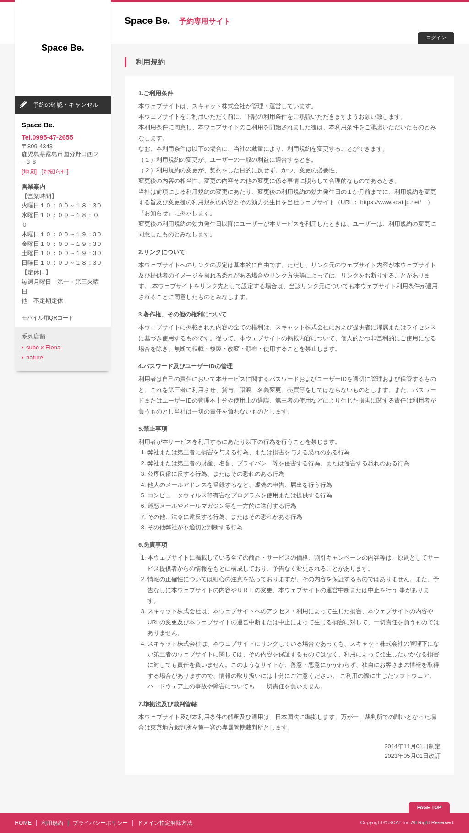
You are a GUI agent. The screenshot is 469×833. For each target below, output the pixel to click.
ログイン (436, 37)
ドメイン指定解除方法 (164, 823)
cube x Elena (43, 347)
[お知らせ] (54, 171)
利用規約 (52, 823)
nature (34, 357)
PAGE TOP (429, 807)
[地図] (29, 171)
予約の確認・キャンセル (65, 104)
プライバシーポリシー (100, 823)
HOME (23, 823)
